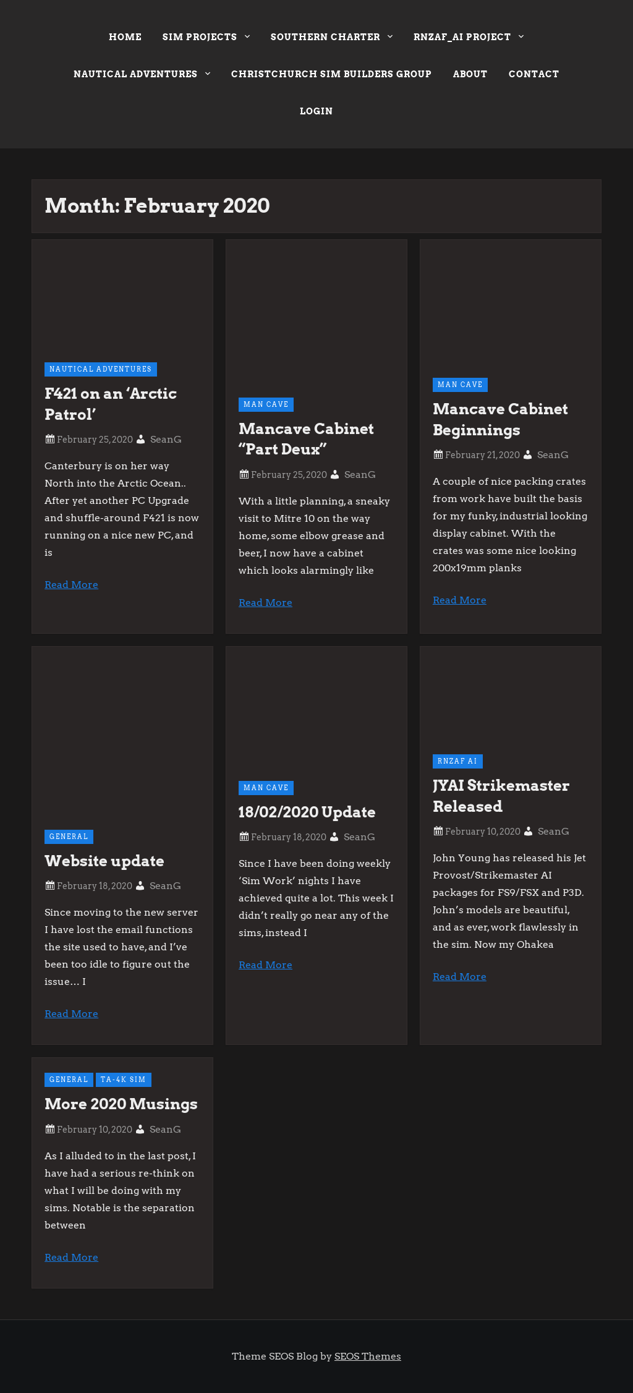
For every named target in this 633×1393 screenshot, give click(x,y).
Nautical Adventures (142, 75)
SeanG (166, 439)
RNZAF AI (458, 761)
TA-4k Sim (124, 1079)
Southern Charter (332, 38)
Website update (104, 861)
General (68, 836)
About (470, 74)
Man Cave (266, 404)
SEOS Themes (367, 1356)
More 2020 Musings (121, 1104)
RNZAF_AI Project (469, 38)
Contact (534, 74)
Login (316, 111)
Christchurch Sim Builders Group (331, 74)
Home (125, 37)
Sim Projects (206, 38)
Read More (71, 584)
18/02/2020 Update (307, 812)
